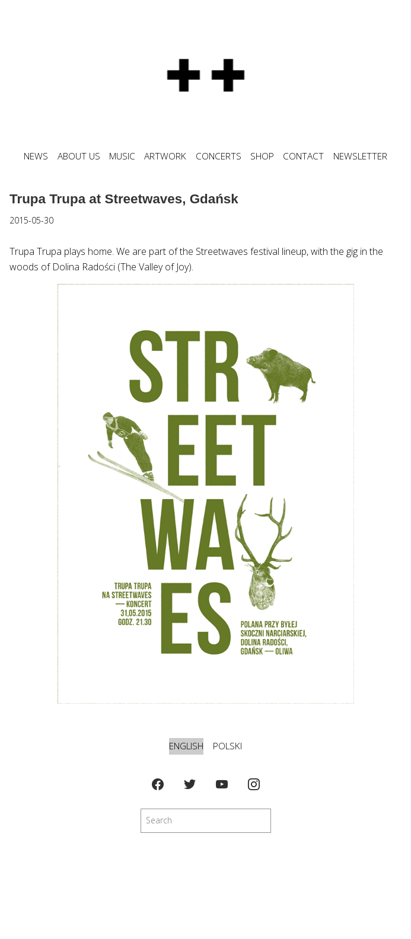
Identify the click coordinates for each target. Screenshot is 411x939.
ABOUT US (79, 156)
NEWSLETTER (360, 156)
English (186, 746)
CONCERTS (218, 156)
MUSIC (122, 156)
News (36, 156)
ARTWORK (165, 156)
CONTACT (303, 156)
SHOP (262, 156)
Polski (227, 746)
